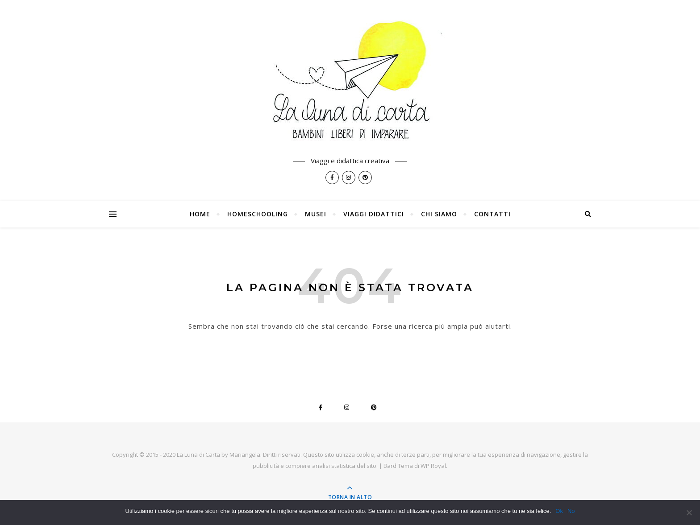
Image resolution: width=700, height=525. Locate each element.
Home (200, 214)
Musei (315, 214)
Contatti (492, 214)
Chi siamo (439, 214)
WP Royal (433, 466)
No (571, 511)
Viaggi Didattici (373, 214)
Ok (559, 511)
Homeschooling (257, 214)
